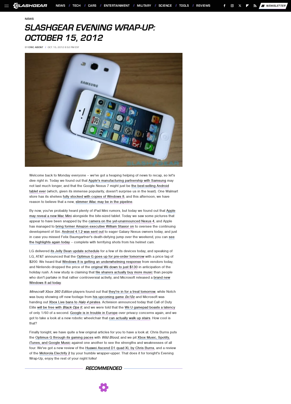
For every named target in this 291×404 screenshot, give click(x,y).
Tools (184, 5)
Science (165, 5)
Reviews (203, 5)
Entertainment (117, 5)
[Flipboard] (247, 6)
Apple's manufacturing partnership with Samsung (127, 180)
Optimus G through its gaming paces (64, 337)
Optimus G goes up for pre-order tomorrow (110, 256)
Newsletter (273, 6)
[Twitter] (240, 6)
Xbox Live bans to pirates (74, 302)
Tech (77, 5)
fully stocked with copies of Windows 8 (93, 196)
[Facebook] (225, 6)
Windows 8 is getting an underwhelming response (101, 261)
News (60, 5)
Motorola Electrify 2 (54, 353)
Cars (92, 5)
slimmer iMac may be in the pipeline (104, 201)
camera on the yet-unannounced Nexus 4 (121, 221)
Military (144, 5)
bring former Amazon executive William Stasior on (95, 226)
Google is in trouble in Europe (94, 313)
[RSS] (255, 6)
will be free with (59, 307)
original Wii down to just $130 (114, 267)
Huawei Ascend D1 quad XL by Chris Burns (119, 348)
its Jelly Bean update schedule (75, 251)
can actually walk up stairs (129, 318)
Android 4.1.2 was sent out (83, 231)
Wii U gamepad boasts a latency (150, 307)
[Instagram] (232, 6)
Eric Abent (35, 47)
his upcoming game (114, 297)
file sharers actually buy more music (124, 272)
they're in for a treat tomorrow (132, 291)
